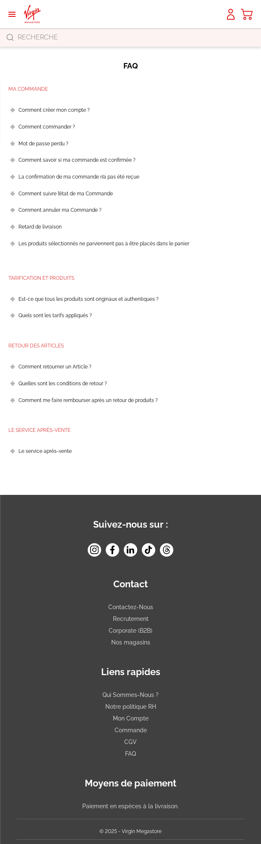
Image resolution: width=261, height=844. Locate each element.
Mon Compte (131, 718)
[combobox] (130, 37)
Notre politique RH (130, 706)
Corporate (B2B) (130, 630)
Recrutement (131, 618)
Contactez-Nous (130, 607)
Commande (131, 730)
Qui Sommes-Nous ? (130, 695)
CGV (130, 742)
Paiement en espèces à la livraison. (130, 806)
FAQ (130, 753)
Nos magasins (130, 642)
